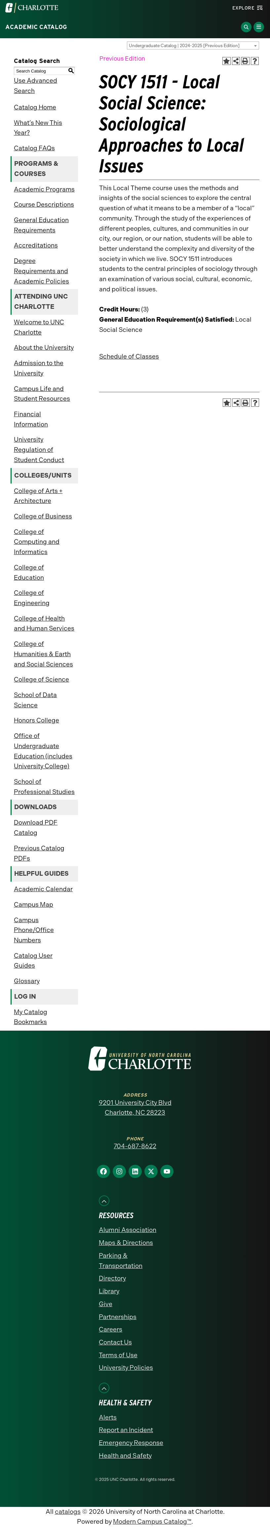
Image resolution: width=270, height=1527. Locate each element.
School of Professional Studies (44, 787)
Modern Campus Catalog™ (152, 1521)
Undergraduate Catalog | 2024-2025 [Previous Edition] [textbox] (184, 45)
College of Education (29, 572)
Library (109, 1291)
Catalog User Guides (33, 961)
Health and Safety (125, 1455)
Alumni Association (127, 1230)
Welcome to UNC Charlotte (39, 327)
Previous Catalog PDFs (39, 853)
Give (105, 1304)
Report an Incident (126, 1430)
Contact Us (115, 1342)
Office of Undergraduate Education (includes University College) (43, 751)
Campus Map (33, 904)
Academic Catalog (36, 27)
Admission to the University (38, 368)
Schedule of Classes (129, 356)
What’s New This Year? (38, 128)
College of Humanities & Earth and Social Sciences (43, 654)
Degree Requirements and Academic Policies (41, 271)
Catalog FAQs (34, 148)
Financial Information (31, 419)
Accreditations (36, 245)
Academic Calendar (43, 889)
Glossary (27, 981)
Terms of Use (118, 1355)
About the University (44, 347)
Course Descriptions (44, 204)
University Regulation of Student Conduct (39, 449)
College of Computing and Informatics (36, 542)
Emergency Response (131, 1443)
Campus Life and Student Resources (42, 394)
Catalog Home (35, 107)
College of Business (43, 516)
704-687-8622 (135, 1146)
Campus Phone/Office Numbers (34, 930)
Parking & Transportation (120, 1261)
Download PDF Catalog (36, 828)
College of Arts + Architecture (38, 496)
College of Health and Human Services (44, 623)
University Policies (126, 1367)
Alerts (108, 1417)
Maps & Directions (126, 1243)
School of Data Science (35, 700)
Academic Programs (44, 189)
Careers (110, 1329)
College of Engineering (32, 598)
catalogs (68, 1511)
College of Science (41, 679)
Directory (112, 1278)
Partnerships (117, 1317)
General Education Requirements (41, 225)
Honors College (36, 720)
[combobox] (193, 45)
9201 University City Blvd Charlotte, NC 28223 (135, 1108)
